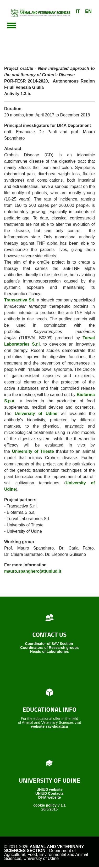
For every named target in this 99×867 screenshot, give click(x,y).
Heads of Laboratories (49, 651)
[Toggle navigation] (11, 24)
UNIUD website (49, 789)
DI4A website (49, 797)
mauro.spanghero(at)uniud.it (32, 571)
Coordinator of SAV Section (49, 644)
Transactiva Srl (19, 300)
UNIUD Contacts (49, 793)
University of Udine (36, 413)
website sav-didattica (49, 726)
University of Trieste (33, 451)
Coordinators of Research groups (49, 647)
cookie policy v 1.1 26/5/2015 (49, 807)
